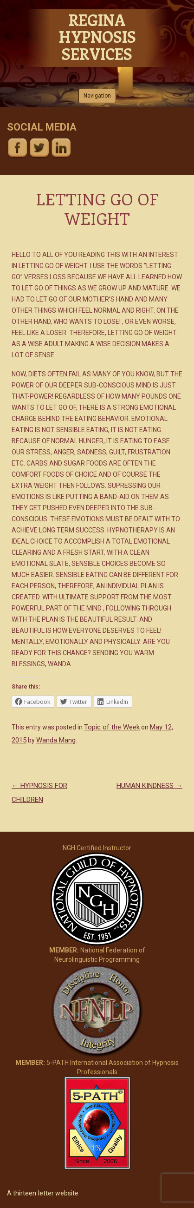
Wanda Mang (56, 740)
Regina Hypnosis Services (97, 36)
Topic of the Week (112, 727)
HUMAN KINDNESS (149, 785)
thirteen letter (33, 1193)
